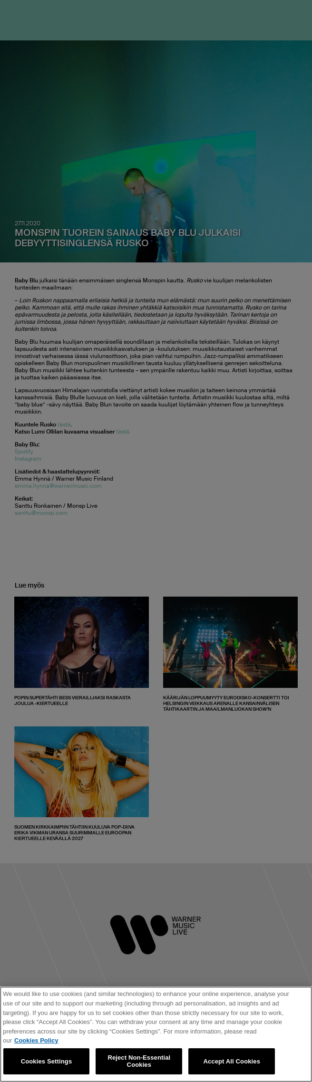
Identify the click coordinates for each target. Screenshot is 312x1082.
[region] (156, 1034)
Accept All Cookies (231, 1061)
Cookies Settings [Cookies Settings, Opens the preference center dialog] (46, 1061)
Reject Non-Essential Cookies (138, 1061)
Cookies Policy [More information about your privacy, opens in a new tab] (36, 1040)
